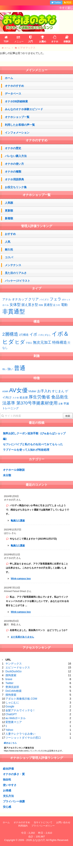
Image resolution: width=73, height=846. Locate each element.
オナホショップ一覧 (17, 117)
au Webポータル (15, 718)
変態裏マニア (13, 722)
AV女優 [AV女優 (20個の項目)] (18, 390)
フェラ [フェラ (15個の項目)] (55, 299)
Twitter (9, 683)
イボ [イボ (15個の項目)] (33, 334)
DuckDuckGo (13, 671)
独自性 (7, 779)
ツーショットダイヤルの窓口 (23, 737)
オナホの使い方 (14, 163)
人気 (7, 241)
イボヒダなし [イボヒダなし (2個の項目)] (44, 335)
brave (8, 679)
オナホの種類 (13, 171)
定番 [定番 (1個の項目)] (60, 404)
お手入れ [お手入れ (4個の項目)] (44, 391)
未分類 (7, 475)
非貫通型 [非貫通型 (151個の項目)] (13, 311)
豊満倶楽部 (12, 686)
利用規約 (23, 825)
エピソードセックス (17, 667)
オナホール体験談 (14, 469)
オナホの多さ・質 (14, 774)
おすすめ (10, 234)
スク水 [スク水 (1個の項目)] (15, 397)
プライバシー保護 (14, 801)
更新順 (9, 210)
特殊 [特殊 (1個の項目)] (41, 305)
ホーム (9, 78)
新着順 (9, 218)
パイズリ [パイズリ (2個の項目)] (44, 299)
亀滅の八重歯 (18, 520)
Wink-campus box (21, 578)
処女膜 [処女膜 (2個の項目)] (24, 397)
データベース (13, 93)
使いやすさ (10, 785)
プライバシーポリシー (43, 825)
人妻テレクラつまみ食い (20, 733)
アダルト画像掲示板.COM (21, 698)
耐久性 (9, 249)
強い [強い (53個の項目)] (10, 369)
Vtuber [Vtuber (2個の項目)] (32, 391)
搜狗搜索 (10, 675)
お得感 (7, 790)
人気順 (9, 202)
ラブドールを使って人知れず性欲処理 (26, 449)
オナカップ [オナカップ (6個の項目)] (19, 299)
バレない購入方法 (16, 156)
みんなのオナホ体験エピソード (24, 109)
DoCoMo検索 (13, 690)
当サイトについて (43, 822)
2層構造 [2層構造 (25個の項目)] (10, 334)
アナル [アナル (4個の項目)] (6, 299)
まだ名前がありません (22, 636)
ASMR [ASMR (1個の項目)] (5, 391)
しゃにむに (12, 702)
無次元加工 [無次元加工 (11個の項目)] (42, 342)
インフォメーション (17, 132)
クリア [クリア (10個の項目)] (33, 299)
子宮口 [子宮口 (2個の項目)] (29, 343)
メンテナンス (13, 265)
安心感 (7, 806)
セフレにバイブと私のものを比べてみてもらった (33, 444)
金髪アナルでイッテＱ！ (20, 710)
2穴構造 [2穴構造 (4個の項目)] (24, 334)
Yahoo (9, 729)
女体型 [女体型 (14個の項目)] (15, 304)
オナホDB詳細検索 (16, 101)
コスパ (9, 257)
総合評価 (8, 768)
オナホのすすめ (14, 85)
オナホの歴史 (13, 148)
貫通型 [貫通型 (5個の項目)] (48, 304)
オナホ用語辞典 (14, 179)
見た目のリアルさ (16, 273)
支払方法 (8, 795)
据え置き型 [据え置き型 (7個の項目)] (29, 305)
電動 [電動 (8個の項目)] (64, 305)
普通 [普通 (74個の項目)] (19, 368)
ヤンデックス (13, 663)
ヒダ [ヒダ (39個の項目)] (20, 342)
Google (9, 706)
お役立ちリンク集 (16, 187)
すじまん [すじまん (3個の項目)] (58, 391)
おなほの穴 (39, 840)
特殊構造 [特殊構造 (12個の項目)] (59, 342)
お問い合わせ (63, 822)
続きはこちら (10, 743)
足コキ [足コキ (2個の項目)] (56, 305)
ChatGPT (11, 714)
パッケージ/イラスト (17, 280)
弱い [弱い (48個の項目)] (4, 369)
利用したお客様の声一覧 (20, 124)
